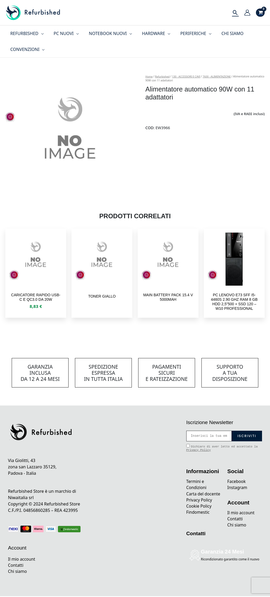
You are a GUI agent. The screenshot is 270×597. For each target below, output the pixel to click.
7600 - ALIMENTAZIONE (219, 76)
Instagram (237, 488)
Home (149, 76)
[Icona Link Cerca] (235, 12)
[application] (40, 33)
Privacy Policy (198, 450)
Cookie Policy (199, 513)
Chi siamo (18, 572)
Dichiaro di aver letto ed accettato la (222, 448)
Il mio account (22, 559)
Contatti (16, 566)
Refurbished (162, 76)
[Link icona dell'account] (247, 12)
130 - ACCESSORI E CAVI (187, 76)
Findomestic (198, 520)
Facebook (236, 482)
